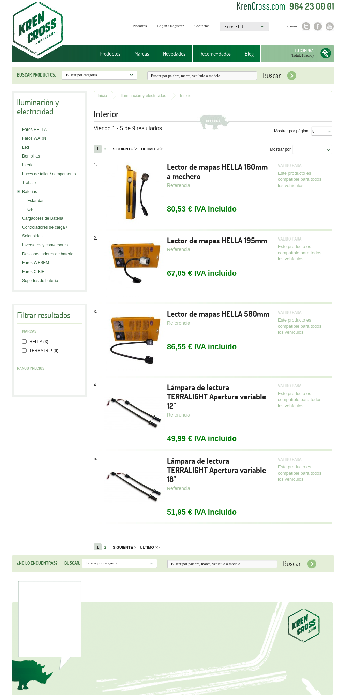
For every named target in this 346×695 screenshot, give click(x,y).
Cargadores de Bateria (42, 218)
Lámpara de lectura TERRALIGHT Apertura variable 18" (216, 470)
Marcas (141, 53)
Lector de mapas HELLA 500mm (218, 314)
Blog (249, 53)
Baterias (29, 191)
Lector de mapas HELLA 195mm (217, 240)
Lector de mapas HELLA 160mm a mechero (217, 171)
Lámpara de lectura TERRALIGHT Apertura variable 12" (216, 396)
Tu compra (304, 50)
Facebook (318, 26)
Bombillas (31, 156)
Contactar (201, 26)
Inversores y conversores (45, 245)
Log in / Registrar (170, 26)
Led (25, 147)
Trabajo (29, 182)
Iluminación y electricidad (143, 95)
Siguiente (125, 149)
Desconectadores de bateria (47, 253)
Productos (110, 53)
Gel (30, 209)
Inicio (102, 95)
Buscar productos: (36, 75)
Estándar (35, 200)
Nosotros (140, 26)
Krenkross (37, 31)
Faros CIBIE (33, 271)
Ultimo (152, 149)
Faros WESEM (35, 262)
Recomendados (215, 53)
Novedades (174, 53)
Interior (28, 165)
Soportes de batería (40, 280)
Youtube (330, 26)
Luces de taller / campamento (49, 174)
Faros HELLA (34, 129)
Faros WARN (34, 138)
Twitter (306, 26)
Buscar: (72, 563)
